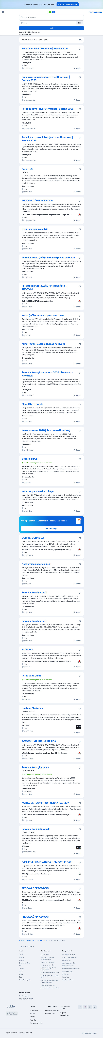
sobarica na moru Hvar (48, 985)
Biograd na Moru (24, 963)
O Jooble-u (34, 1010)
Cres (20, 966)
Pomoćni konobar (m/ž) (34, 592)
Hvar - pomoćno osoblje (35, 229)
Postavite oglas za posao (67, 4)
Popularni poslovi (24, 996)
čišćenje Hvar (66, 960)
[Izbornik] (3, 12)
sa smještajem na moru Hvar (50, 972)
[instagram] (85, 1007)
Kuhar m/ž (27, 169)
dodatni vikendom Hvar (69, 957)
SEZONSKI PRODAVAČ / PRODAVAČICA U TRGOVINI (44, 288)
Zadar (21, 954)
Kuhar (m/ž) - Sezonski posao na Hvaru (43, 343)
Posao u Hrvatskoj (36, 1023)
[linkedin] (95, 1007)
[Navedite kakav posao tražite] (51, 17)
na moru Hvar (45, 954)
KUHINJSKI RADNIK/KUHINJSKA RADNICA (45, 802)
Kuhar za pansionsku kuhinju (38, 491)
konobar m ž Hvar (67, 980)
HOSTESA (27, 649)
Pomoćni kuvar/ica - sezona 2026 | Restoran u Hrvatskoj (47, 374)
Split (20, 971)
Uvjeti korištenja (11, 1033)
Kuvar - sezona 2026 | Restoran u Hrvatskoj (46, 430)
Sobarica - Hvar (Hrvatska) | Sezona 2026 (45, 48)
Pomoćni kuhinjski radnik (36, 829)
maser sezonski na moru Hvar (50, 988)
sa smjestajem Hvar (68, 954)
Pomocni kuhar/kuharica (35, 767)
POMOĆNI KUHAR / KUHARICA (39, 741)
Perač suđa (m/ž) (31, 675)
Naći (51, 28)
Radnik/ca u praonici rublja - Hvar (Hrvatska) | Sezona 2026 (47, 139)
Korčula (21, 960)
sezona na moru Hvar (47, 962)
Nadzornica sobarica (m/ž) (36, 564)
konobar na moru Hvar (48, 965)
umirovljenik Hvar (67, 971)
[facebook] (80, 1007)
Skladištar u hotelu (32, 404)
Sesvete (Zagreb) (24, 980)
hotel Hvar (65, 974)
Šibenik (21, 957)
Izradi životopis (51, 529)
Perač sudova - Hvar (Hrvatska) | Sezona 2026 (48, 108)
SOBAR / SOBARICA (33, 537)
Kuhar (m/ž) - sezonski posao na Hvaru (43, 315)
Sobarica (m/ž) (30, 458)
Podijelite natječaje (52, 1010)
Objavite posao (50, 1013)
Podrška (33, 1020)
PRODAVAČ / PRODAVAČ (35, 888)
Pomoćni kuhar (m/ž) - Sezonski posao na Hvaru (48, 257)
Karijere (32, 1017)
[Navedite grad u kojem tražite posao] (51, 22)
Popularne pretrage (27, 946)
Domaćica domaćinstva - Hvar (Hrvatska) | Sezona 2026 (46, 79)
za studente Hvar (67, 966)
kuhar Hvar (65, 977)
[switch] (80, 40)
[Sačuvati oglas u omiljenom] (80, 49)
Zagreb (21, 968)
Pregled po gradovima (26, 999)
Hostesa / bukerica (32, 708)
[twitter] (90, 1007)
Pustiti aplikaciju (95, 12)
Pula (20, 977)
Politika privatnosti (25, 1033)
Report (77, 68)
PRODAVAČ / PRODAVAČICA (37, 200)
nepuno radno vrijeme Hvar (70, 968)
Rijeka (21, 974)
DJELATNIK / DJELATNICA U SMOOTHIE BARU (47, 862)
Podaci (32, 1013)
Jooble (95, 1033)
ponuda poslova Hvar (69, 963)
